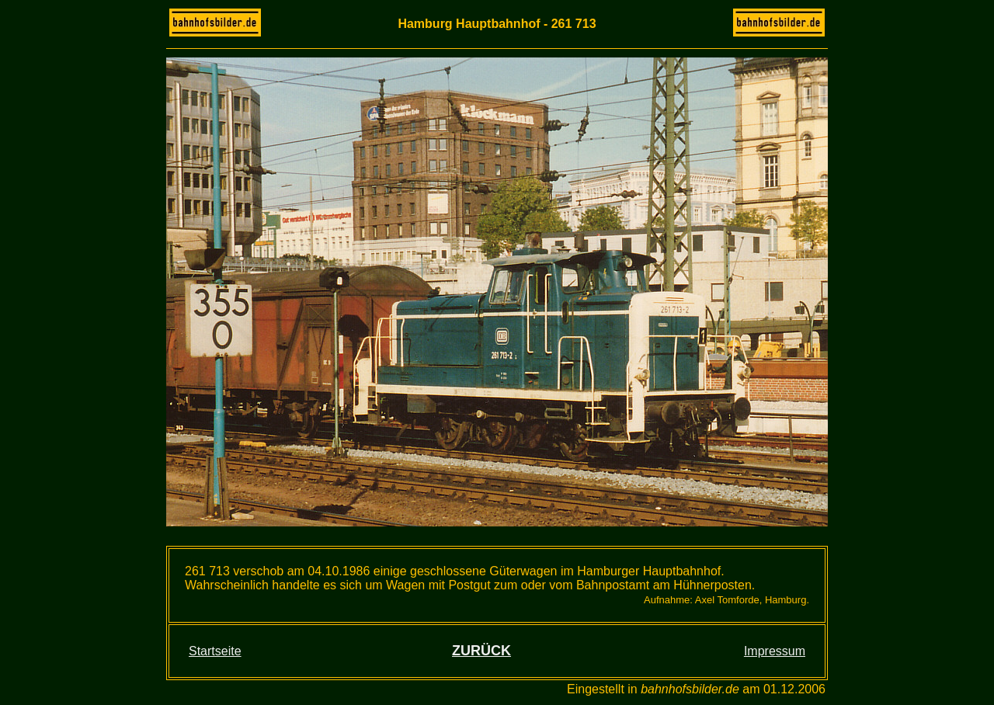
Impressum (774, 651)
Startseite (215, 651)
